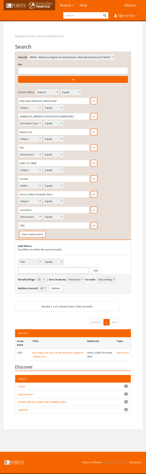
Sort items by (57, 279)
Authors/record (28, 288)
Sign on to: (127, 15)
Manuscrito (123, 352)
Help (83, 5)
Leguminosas (25, 394)
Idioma (130, 5)
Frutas (21, 386)
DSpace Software (92, 462)
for (20, 64)
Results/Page (26, 279)
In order (91, 279)
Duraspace (135, 462)
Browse (67, 5)
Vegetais (23, 409)
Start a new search (32, 234)
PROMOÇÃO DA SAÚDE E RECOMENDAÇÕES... (43, 402)
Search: (22, 57)
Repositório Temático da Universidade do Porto (39, 36)
